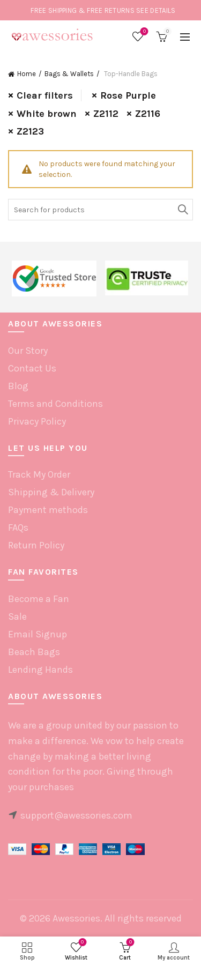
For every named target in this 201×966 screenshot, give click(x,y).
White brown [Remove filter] (47, 114)
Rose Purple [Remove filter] (128, 95)
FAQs (18, 527)
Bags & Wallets (69, 74)
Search (182, 209)
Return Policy (36, 545)
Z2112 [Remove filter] (105, 114)
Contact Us (32, 368)
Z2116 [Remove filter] (147, 114)
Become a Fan (38, 599)
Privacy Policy (37, 421)
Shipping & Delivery (51, 492)
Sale (17, 616)
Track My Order (39, 474)
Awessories (76, 918)
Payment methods (48, 510)
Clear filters (45, 95)
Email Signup (37, 634)
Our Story (28, 350)
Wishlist (143, 31)
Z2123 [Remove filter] (30, 131)
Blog (18, 386)
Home (26, 74)
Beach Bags (34, 652)
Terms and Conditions (55, 404)
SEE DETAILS (155, 10)
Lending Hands (40, 669)
